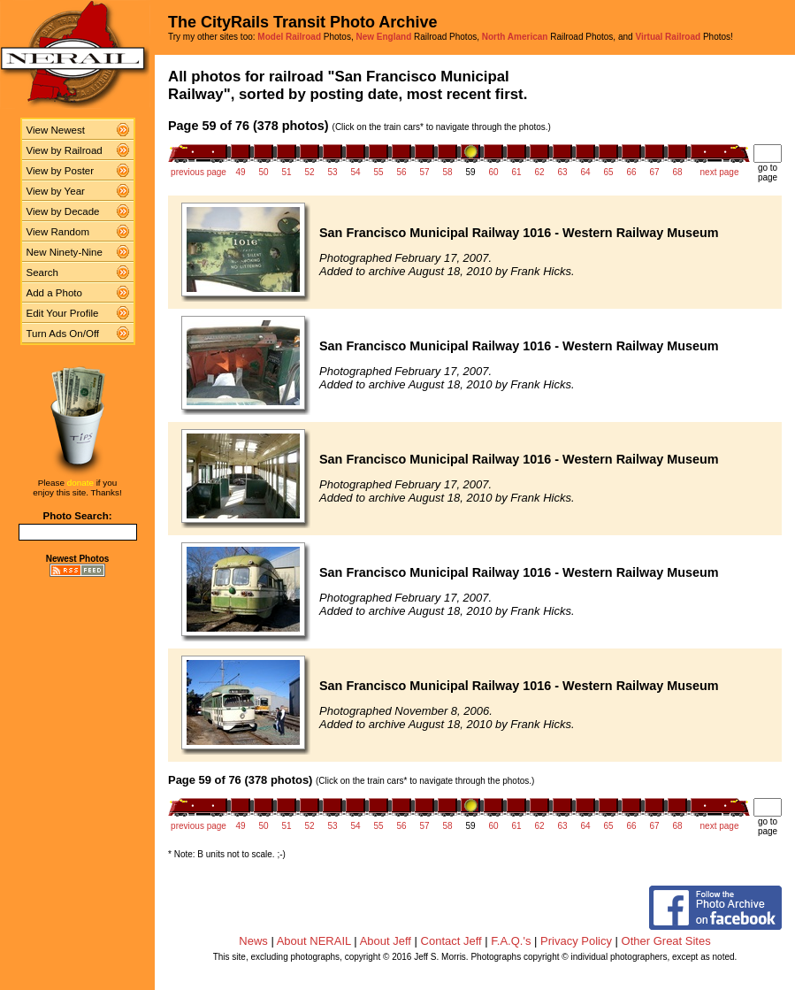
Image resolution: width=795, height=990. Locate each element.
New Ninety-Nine (65, 252)
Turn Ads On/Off (63, 333)
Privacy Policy (576, 941)
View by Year (56, 191)
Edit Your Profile (63, 313)
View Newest (56, 130)
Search (43, 272)
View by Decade (63, 211)
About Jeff (385, 941)
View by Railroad (65, 150)
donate (80, 482)
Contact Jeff (451, 941)
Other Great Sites (666, 941)
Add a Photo (54, 293)
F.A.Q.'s (511, 941)
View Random (58, 231)
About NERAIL (314, 941)
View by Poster (61, 170)
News (253, 941)
